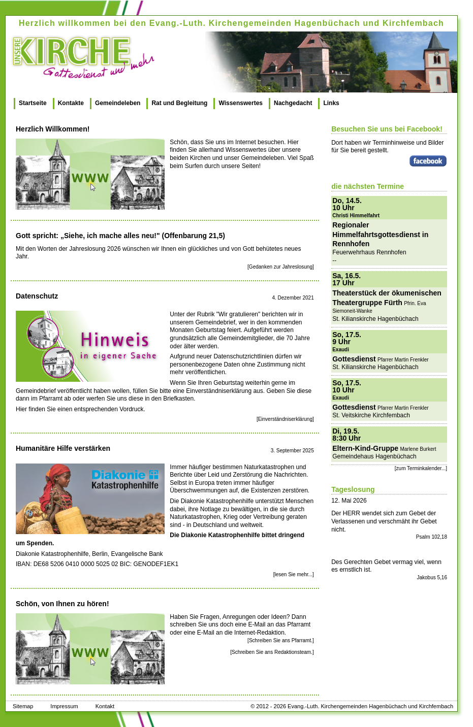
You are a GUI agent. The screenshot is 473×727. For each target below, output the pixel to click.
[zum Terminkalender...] (421, 468)
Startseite (33, 103)
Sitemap (23, 706)
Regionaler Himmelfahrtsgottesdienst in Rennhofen (380, 234)
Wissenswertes (240, 103)
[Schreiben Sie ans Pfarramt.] (280, 640)
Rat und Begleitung (179, 103)
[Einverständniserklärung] (285, 419)
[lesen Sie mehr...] (293, 574)
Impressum (64, 706)
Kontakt (105, 706)
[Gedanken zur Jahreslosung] (280, 267)
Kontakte (71, 103)
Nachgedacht (293, 103)
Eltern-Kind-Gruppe (365, 448)
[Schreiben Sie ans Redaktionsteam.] (272, 652)
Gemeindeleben (117, 103)
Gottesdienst (354, 359)
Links (331, 103)
